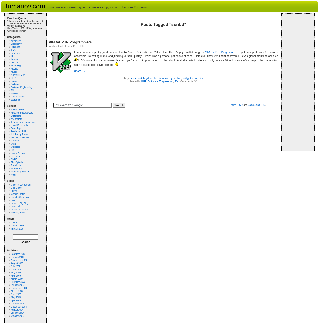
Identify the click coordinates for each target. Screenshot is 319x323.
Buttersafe (16, 116)
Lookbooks (16, 206)
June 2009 (16, 269)
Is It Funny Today (19, 134)
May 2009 (16, 272)
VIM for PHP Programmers (70, 42)
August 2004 (17, 310)
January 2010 (17, 257)
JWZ (13, 200)
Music (14, 72)
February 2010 (18, 254)
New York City (18, 75)
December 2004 (19, 307)
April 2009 (16, 276)
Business (15, 47)
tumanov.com (25, 6)
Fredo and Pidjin (19, 131)
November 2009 (19, 260)
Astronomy (16, 41)
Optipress (15, 147)
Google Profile (18, 194)
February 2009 (18, 282)
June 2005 (16, 294)
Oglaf (13, 144)
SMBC (14, 159)
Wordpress (16, 100)
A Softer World (18, 109)
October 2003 (17, 316)
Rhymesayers (17, 225)
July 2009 (15, 266)
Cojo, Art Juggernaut (21, 185)
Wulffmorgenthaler (20, 171)
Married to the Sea (20, 137)
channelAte (16, 119)
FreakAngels (17, 128)
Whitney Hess (18, 212)
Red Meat (15, 156)
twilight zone (190, 78)
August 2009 (17, 263)
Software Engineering (160, 81)
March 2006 (17, 291)
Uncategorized (18, 96)
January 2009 (17, 285)
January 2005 (17, 303)
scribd (153, 78)
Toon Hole (16, 165)
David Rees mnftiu (20, 125)
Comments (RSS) (256, 105)
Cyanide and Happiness (22, 122)
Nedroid (15, 140)
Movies (14, 69)
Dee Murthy (16, 188)
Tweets (14, 93)
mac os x (15, 62)
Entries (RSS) (236, 105)
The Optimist (17, 162)
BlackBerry (16, 44)
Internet (14, 59)
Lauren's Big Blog (19, 203)
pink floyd (143, 78)
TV (176, 81)
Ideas (13, 56)
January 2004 (17, 313)
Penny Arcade (18, 153)
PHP (133, 78)
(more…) (79, 71)
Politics (14, 81)
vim (201, 78)
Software (15, 84)
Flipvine (14, 191)
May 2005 (16, 297)
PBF (13, 150)
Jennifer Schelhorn (20, 197)
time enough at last (170, 78)
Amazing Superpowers (22, 113)
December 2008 (19, 288)
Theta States (17, 229)
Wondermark (17, 168)
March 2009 (17, 279)
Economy (15, 53)
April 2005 (16, 300)
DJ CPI (14, 222)
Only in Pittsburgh (19, 209)
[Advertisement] (297, 82)
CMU (13, 50)
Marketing (16, 65)
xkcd (13, 175)
